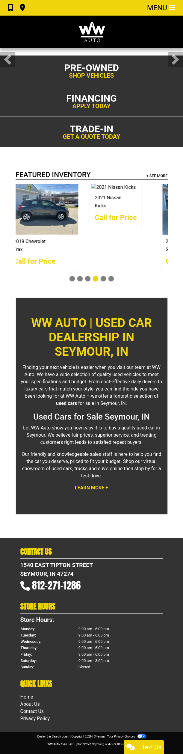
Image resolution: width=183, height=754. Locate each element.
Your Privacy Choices (126, 736)
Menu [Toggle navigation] (161, 8)
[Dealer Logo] (92, 31)
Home (26, 697)
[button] (7, 59)
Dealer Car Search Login (53, 736)
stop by (142, 468)
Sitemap (99, 736)
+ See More (157, 176)
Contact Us (32, 711)
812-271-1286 (56, 585)
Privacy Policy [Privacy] (35, 718)
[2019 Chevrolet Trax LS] (131, 209)
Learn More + (91, 488)
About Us (30, 704)
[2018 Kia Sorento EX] (51, 209)
